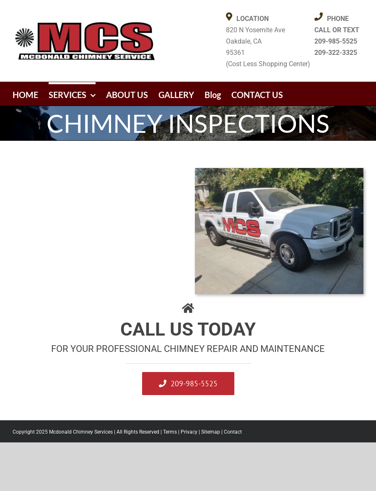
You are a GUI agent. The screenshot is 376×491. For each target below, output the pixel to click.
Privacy (189, 432)
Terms (170, 432)
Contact (233, 432)
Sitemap (210, 432)
